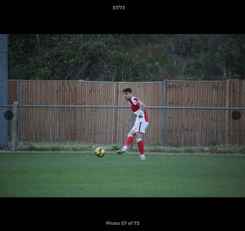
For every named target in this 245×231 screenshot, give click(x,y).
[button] (222, 9)
